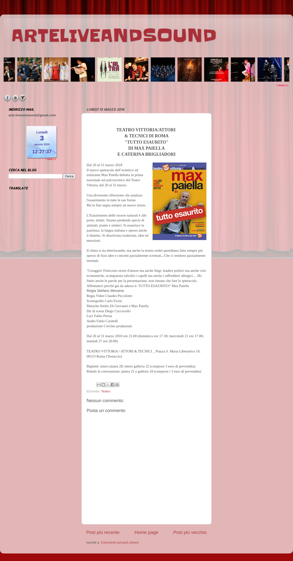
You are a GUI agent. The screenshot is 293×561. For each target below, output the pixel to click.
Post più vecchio (190, 532)
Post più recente (103, 532)
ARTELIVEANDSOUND (114, 35)
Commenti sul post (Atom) (120, 542)
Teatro (105, 391)
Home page (146, 532)
